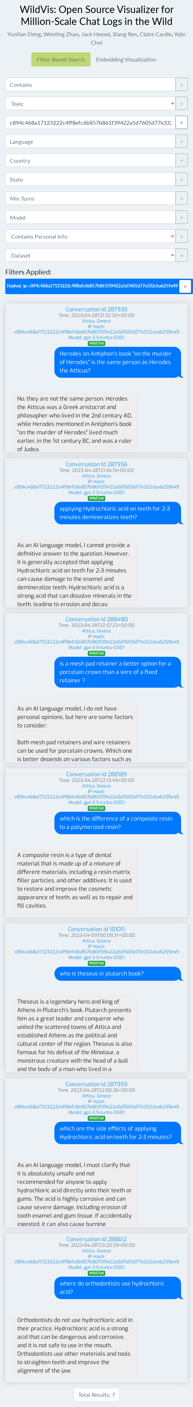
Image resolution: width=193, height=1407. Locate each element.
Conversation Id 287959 (96, 1084)
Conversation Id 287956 (96, 464)
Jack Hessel (95, 34)
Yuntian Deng (24, 34)
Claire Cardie (156, 34)
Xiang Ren (125, 34)
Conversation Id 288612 (96, 1239)
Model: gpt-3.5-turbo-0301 (96, 338)
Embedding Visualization (126, 59)
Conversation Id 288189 (96, 774)
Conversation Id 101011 (96, 929)
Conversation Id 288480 (97, 619)
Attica (88, 321)
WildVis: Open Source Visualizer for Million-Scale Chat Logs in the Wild (97, 15)
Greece (104, 321)
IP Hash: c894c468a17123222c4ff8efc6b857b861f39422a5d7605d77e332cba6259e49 (96, 329)
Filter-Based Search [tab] (61, 59)
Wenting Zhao (61, 34)
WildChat (96, 343)
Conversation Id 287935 (96, 309)
